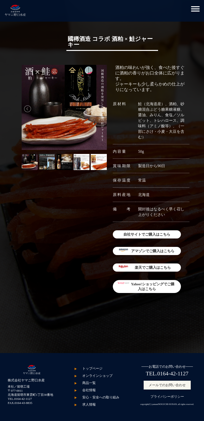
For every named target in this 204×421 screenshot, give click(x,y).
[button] (195, 8)
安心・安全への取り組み (100, 397)
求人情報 (89, 404)
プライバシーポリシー (167, 396)
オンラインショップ (97, 376)
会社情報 (89, 390)
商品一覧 (89, 383)
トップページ (92, 368)
